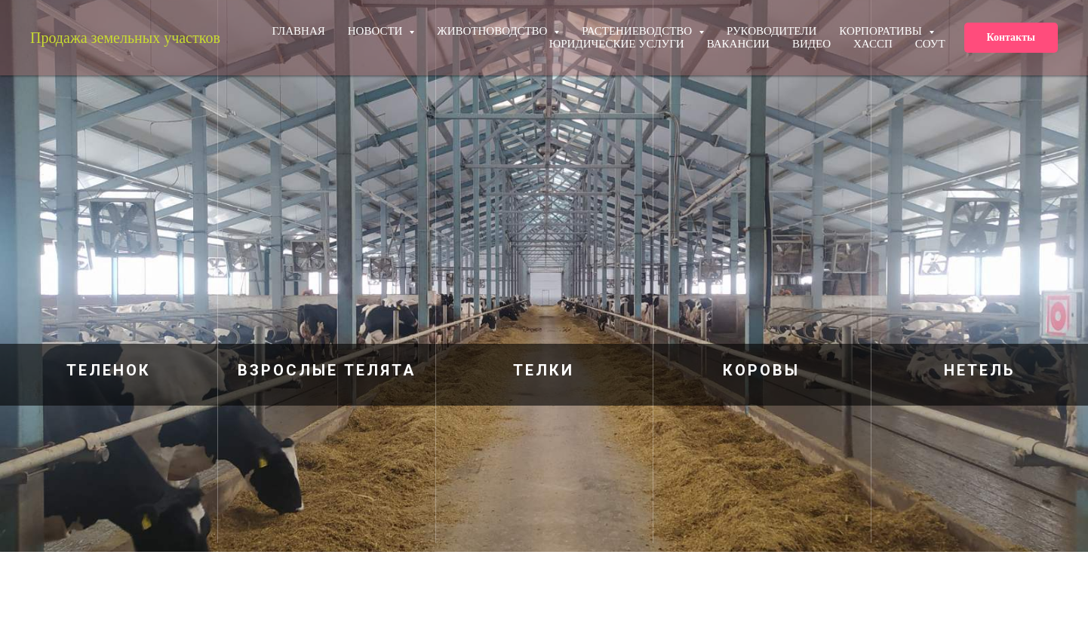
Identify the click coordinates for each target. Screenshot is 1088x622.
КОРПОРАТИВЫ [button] (881, 31)
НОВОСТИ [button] (376, 31)
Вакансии (738, 44)
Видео (811, 44)
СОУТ (930, 44)
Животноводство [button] (493, 31)
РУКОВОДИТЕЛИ (771, 31)
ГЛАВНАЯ (298, 31)
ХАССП (873, 44)
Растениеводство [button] (638, 31)
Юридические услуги (616, 44)
